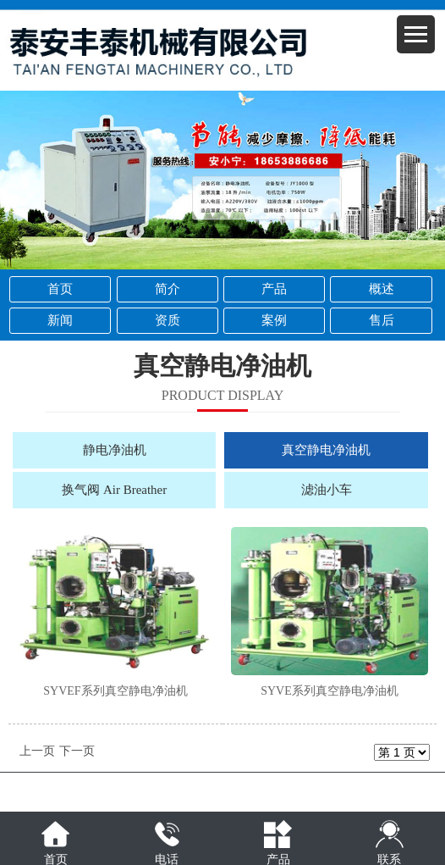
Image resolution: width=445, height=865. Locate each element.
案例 (274, 320)
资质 (167, 320)
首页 (60, 289)
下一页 (77, 751)
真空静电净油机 (326, 450)
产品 (274, 289)
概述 (381, 289)
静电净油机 (114, 450)
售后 (381, 320)
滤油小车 (326, 489)
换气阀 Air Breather (114, 489)
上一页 (37, 751)
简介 (167, 289)
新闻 (60, 320)
